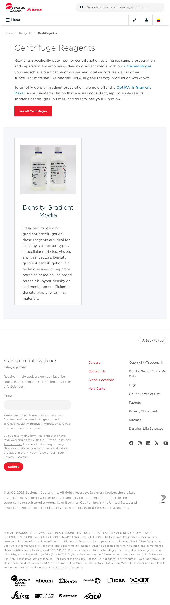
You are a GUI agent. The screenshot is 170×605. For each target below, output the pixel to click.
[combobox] (120, 7)
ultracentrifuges (137, 66)
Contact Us (97, 371)
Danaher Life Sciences (146, 428)
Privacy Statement (143, 411)
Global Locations (101, 380)
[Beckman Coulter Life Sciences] (24, 7)
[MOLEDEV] (44, 596)
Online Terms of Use (144, 394)
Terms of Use (13, 444)
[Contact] (135, 20)
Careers (94, 362)
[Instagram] (140, 444)
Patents (135, 402)
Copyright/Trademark (146, 362)
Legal (133, 385)
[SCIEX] (92, 597)
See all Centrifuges (33, 111)
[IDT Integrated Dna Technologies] (140, 582)
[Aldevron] (68, 581)
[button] (82, 7)
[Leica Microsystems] (20, 597)
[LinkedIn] (148, 444)
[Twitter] (157, 444)
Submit (13, 466)
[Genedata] (92, 581)
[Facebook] (131, 444)
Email (9, 395)
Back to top (152, 340)
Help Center (97, 388)
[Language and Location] (158, 20)
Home (9, 33)
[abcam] (44, 581)
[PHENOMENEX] (68, 596)
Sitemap (135, 420)
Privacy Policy (55, 440)
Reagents (25, 33)
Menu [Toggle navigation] (13, 20)
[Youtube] (165, 444)
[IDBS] (116, 581)
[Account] (146, 20)
